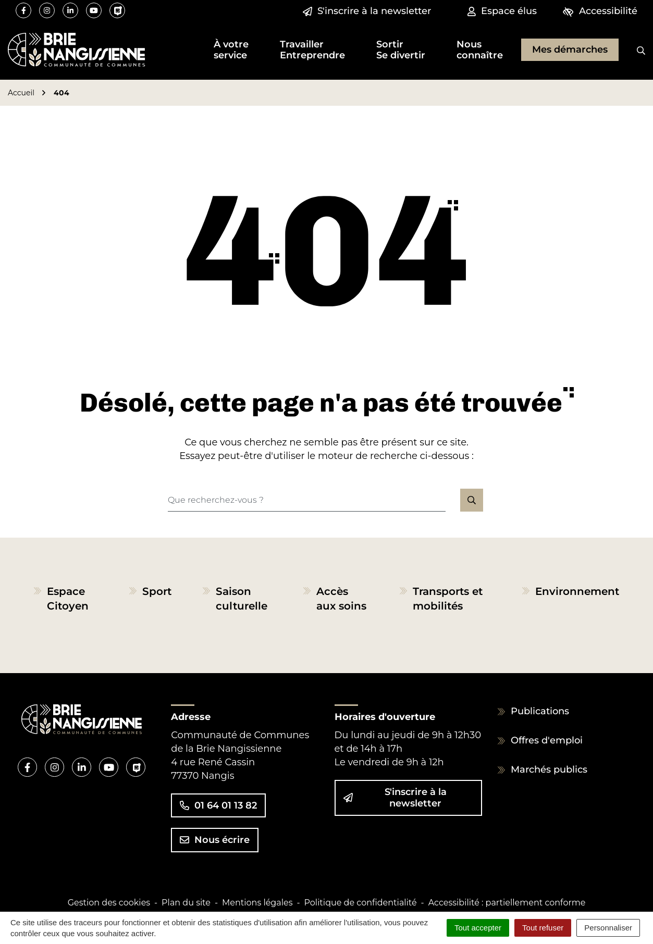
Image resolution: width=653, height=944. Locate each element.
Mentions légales (257, 903)
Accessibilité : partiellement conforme (507, 903)
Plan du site (186, 903)
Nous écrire (215, 840)
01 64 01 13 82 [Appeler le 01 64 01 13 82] (218, 805)
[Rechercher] (633, 49)
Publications (540, 711)
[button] (231, 50)
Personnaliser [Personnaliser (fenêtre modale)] (608, 927)
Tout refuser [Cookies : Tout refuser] (542, 927)
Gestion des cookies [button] (109, 903)
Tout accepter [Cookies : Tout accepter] (477, 927)
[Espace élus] (502, 11)
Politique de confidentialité (360, 903)
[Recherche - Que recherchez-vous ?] (307, 500)
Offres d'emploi (547, 740)
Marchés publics (549, 769)
